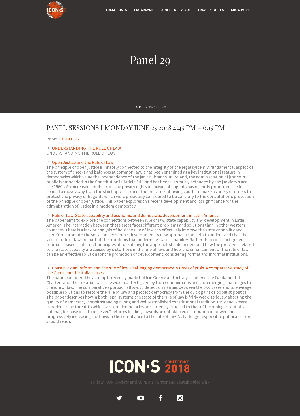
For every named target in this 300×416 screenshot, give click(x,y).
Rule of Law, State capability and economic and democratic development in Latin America (135, 215)
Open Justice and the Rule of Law (82, 162)
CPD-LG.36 (69, 139)
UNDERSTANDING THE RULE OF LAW (86, 148)
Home (139, 106)
